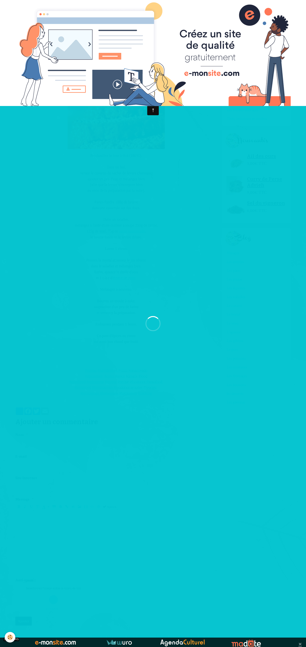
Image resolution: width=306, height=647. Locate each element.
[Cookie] (10, 637)
